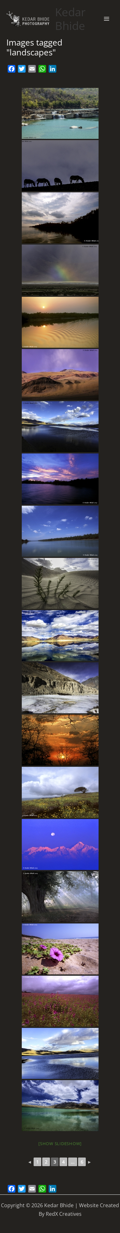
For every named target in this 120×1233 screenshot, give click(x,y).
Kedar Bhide (70, 18)
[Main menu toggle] (107, 19)
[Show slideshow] (60, 1143)
